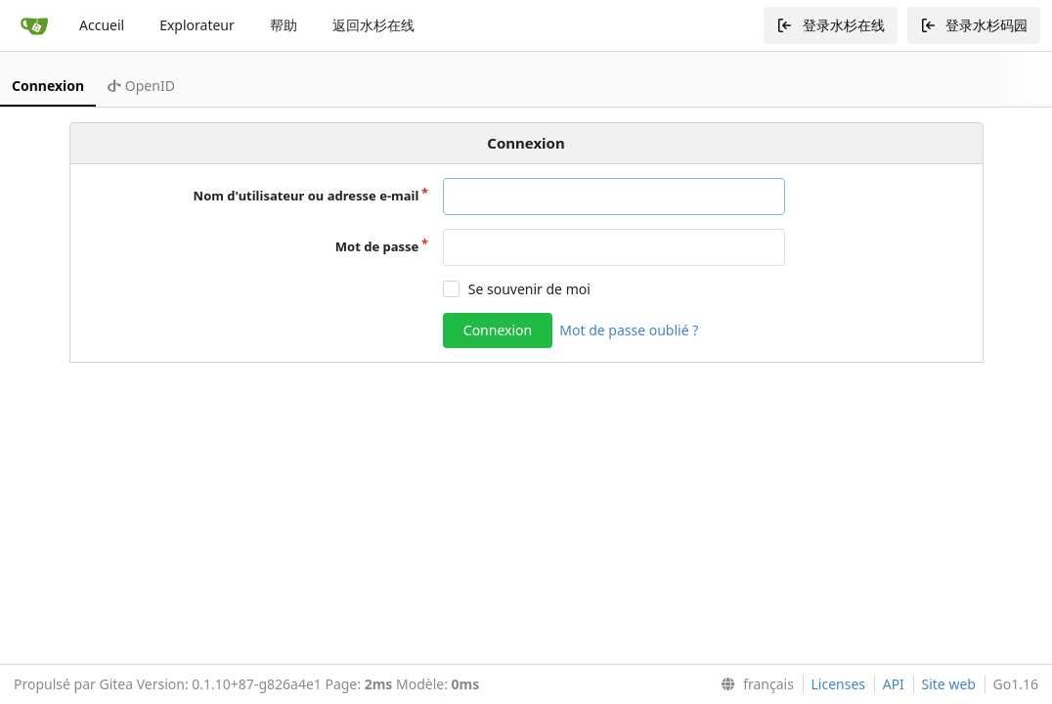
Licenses (838, 684)
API (893, 684)
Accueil (101, 25)
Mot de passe (377, 246)
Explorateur (197, 25)
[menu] (753, 684)
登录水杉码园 (974, 25)
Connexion (48, 85)
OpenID (141, 85)
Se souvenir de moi (529, 289)
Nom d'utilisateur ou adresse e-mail (306, 195)
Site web (949, 684)
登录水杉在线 (830, 25)
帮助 (283, 25)
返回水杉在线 (373, 25)
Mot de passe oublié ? (628, 330)
